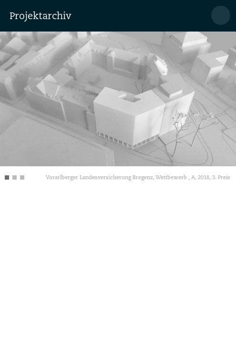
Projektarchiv (40, 16)
